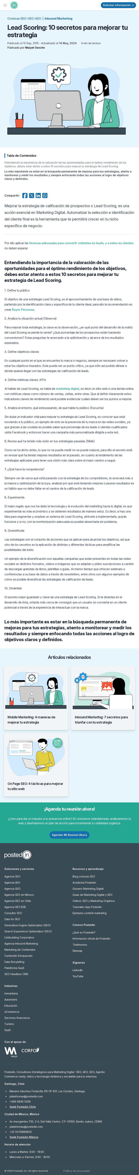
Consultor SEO (13, 913)
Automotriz (10, 999)
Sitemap (77, 950)
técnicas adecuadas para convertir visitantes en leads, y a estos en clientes (81, 243)
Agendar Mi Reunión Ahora (69, 834)
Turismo (9, 1023)
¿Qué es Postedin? (84, 932)
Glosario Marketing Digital (88, 888)
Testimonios (80, 944)
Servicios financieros (17, 1017)
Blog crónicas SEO (84, 876)
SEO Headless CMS (16, 974)
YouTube (78, 976)
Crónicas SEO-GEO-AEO (24, 18)
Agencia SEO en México (19, 894)
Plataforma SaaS (14, 967)
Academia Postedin (84, 882)
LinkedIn (78, 970)
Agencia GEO (12, 888)
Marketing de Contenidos (19, 949)
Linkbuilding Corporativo (19, 937)
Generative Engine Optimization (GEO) (27, 925)
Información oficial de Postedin (91, 938)
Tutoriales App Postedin (87, 907)
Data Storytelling (14, 961)
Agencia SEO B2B (15, 907)
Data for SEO (12, 919)
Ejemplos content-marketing (90, 913)
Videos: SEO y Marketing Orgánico (94, 900)
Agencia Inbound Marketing (21, 943)
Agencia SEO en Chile (17, 900)
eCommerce (11, 1011)
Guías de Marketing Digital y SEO (92, 894)
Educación (10, 1005)
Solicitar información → (118, 5)
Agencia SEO (12, 876)
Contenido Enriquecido (18, 955)
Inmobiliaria (11, 993)
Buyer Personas (23, 309)
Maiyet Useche (35, 47)
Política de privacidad (76, 1170)
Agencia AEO (12, 882)
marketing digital (67, 388)
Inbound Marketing (58, 18)
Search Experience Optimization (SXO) (28, 931)
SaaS (7, 1030)
